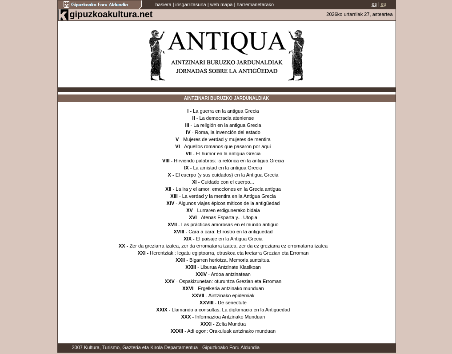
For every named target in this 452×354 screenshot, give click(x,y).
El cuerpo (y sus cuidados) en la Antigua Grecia (227, 174)
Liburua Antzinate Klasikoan (230, 267)
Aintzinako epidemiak (231, 295)
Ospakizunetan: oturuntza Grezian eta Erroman (230, 281)
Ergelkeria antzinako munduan (231, 288)
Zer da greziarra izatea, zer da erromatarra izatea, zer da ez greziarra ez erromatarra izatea (228, 245)
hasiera (164, 4)
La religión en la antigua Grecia (227, 125)
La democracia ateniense (226, 118)
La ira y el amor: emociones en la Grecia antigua (228, 189)
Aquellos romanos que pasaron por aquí (227, 146)
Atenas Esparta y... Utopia (229, 217)
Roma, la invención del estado (227, 132)
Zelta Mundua (231, 323)
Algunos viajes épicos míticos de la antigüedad (229, 203)
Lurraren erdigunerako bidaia (228, 210)
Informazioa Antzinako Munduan (230, 316)
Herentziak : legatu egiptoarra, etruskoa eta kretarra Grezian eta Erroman (229, 253)
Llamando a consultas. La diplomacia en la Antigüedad (231, 309)
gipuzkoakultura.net (111, 14)
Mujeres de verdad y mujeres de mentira (227, 139)
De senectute (232, 302)
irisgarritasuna (191, 4)
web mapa (221, 4)
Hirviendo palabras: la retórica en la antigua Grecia (229, 160)
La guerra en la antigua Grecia (226, 111)
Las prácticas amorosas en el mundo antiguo (230, 224)
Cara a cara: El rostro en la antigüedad (230, 231)
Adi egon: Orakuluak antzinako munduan (231, 331)
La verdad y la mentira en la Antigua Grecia (229, 196)
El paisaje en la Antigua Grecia (229, 238)
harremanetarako (255, 4)
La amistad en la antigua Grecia (227, 167)
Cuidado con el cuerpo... (227, 182)
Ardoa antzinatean (230, 274)
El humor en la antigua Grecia (228, 153)
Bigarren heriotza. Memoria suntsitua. (230, 260)
